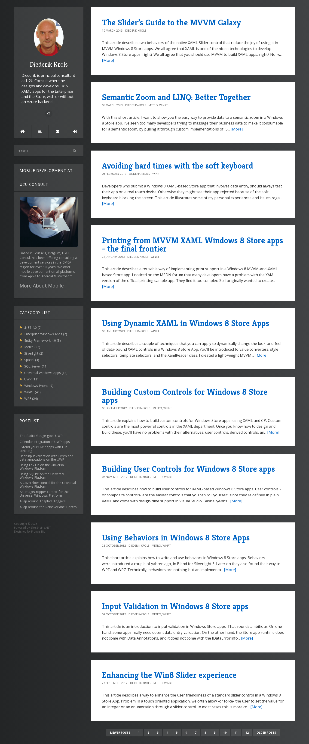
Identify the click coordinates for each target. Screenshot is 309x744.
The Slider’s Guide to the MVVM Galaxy (171, 22)
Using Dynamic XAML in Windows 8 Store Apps (185, 323)
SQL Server (36, 366)
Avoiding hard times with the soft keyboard (177, 165)
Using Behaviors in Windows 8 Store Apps (176, 537)
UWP (31, 379)
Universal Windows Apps (45, 373)
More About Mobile (42, 285)
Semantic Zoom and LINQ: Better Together (176, 97)
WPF (31, 398)
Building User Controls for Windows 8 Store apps (188, 469)
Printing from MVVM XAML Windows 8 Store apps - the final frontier (192, 244)
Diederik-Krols (135, 31)
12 (247, 733)
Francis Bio (38, 532)
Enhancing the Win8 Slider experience (169, 675)
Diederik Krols (49, 43)
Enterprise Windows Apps (45, 334)
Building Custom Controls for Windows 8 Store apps (184, 396)
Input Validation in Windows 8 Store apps (175, 606)
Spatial (31, 360)
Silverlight (33, 353)
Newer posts (120, 733)
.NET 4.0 (33, 327)
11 (236, 733)
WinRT (32, 392)
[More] (108, 60)
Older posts (266, 733)
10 (224, 733)
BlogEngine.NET (41, 528)
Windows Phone (38, 385)
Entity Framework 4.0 (42, 340)
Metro (32, 347)
